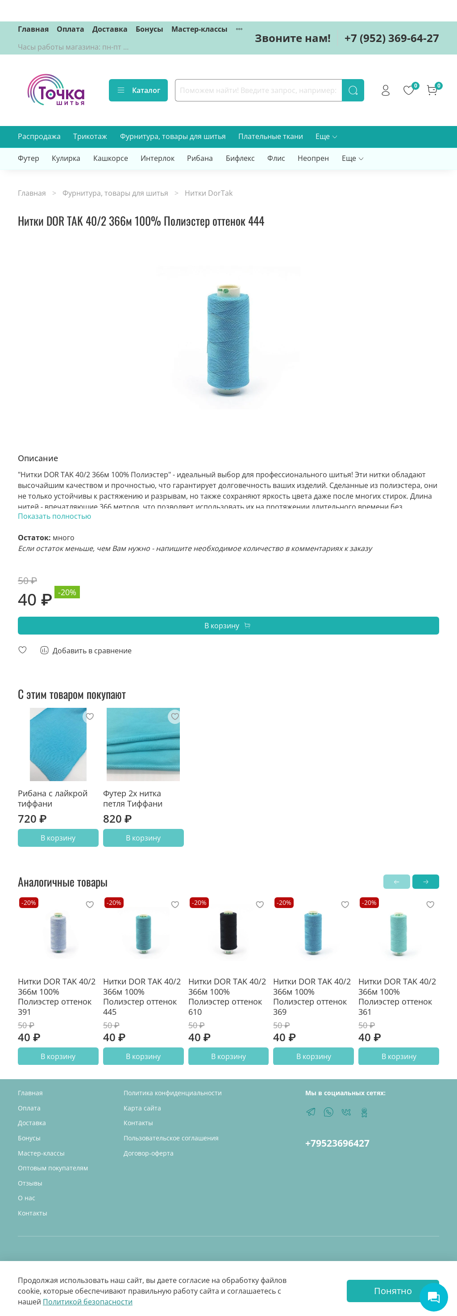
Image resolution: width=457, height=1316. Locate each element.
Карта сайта (142, 1108)
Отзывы (30, 1183)
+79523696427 (337, 1143)
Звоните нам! (293, 37)
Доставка (110, 29)
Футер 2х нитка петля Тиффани (132, 798)
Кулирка (66, 158)
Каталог (138, 90)
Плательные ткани (270, 136)
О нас (26, 1198)
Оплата (70, 29)
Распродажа (39, 136)
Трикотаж (90, 136)
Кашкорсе (110, 158)
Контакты (32, 1213)
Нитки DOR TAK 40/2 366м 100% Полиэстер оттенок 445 (142, 996)
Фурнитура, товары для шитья (173, 136)
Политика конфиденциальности (173, 1093)
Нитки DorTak (209, 193)
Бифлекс (240, 158)
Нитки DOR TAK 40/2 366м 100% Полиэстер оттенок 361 (397, 996)
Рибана (200, 158)
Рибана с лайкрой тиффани (52, 798)
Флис (276, 158)
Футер (28, 158)
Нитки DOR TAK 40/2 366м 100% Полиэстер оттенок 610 (227, 996)
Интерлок (157, 158)
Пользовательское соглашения (171, 1138)
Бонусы (149, 29)
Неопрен (313, 158)
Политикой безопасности (88, 1302)
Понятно (393, 1291)
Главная (33, 29)
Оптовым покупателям (53, 1168)
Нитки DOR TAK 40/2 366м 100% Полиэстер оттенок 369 (312, 996)
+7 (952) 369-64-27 (392, 37)
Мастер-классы (199, 29)
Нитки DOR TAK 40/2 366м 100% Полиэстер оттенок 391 (57, 996)
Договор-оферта (149, 1153)
